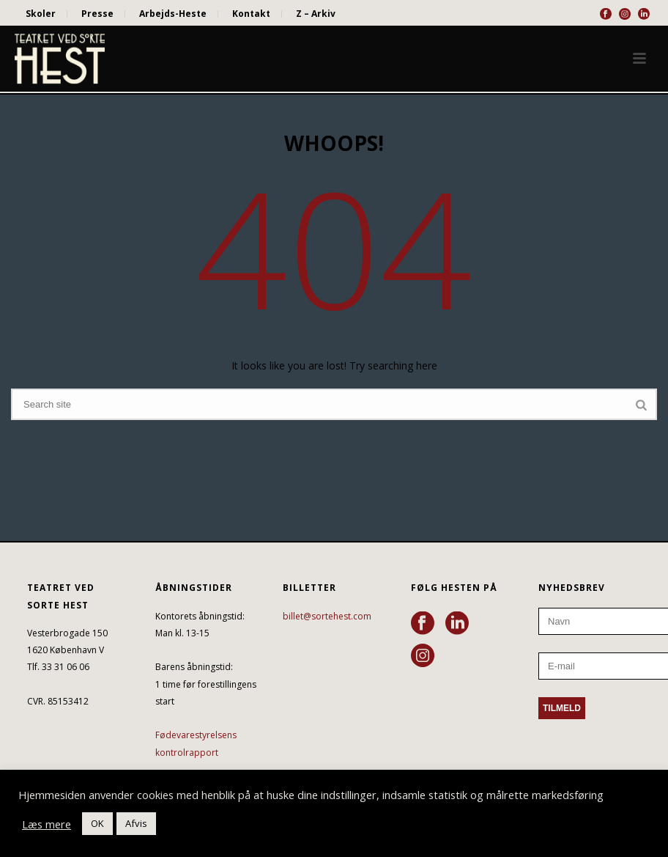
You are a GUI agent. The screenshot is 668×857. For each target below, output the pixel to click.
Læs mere (46, 824)
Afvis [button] (136, 823)
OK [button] (97, 823)
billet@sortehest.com (327, 616)
